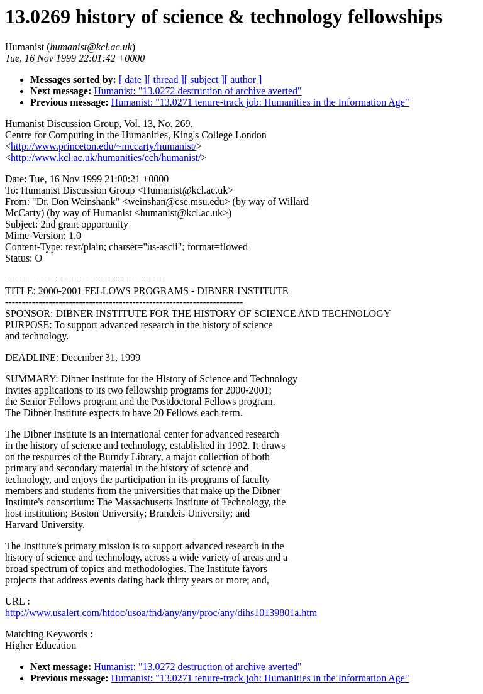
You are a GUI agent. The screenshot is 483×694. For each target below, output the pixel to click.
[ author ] (243, 79)
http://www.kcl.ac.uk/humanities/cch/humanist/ (106, 157)
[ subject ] (204, 79)
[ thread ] (165, 79)
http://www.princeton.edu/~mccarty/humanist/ (104, 146)
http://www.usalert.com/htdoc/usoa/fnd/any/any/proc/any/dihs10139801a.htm (161, 612)
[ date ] (133, 79)
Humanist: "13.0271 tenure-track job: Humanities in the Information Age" (260, 102)
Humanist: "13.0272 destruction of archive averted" (197, 90)
